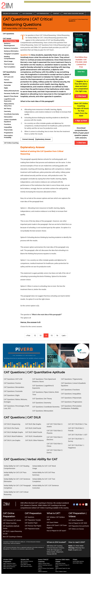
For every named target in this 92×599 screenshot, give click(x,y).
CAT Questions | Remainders (14, 387)
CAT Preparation (43, 13)
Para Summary (9, 64)
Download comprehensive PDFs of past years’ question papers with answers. (81, 133)
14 (46, 335)
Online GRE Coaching (26, 564)
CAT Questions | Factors (12, 383)
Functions (7, 124)
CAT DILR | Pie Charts (11, 428)
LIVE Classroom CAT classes (12, 520)
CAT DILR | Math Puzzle (33, 432)
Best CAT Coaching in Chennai (12, 537)
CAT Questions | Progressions (71, 402)
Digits (6, 88)
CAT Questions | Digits (11, 395)
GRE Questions (24, 563)
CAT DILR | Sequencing (12, 424)
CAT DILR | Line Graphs (12, 440)
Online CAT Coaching (10, 13)
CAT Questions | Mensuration (42, 411)
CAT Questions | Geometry (41, 403)
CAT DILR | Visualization (33, 436)
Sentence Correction (11, 48)
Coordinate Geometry (11, 114)
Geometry (7, 111)
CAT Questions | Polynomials (71, 398)
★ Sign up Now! (81, 121)
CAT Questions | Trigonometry (71, 379)
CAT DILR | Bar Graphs (33, 424)
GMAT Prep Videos (7, 568)
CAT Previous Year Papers (33, 526)
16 (57, 335)
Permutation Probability (8, 136)
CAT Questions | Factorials (13, 391)
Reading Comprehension (9, 57)
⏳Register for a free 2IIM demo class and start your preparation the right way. (81, 86)
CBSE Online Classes (60, 563)
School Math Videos (77, 563)
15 (51, 335)
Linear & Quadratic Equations (10, 121)
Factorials (7, 85)
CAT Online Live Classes (76, 529)
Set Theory (7, 108)
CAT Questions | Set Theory (42, 399)
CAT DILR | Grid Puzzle (33, 428)
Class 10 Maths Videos (60, 571)
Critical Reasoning (82, 19)
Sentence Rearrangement (9, 44)
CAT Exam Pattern (52, 522)
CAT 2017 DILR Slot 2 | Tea (77, 424)
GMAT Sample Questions (9, 566)
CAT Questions (73, 19)
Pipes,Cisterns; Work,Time (9, 105)
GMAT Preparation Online (9, 563)
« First (28, 335)
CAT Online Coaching (11, 143)
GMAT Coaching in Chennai (10, 565)
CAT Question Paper (31, 523)
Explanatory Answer (43, 139)
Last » (64, 335)
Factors (6, 79)
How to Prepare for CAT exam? (56, 531)
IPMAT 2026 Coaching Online (74, 13)
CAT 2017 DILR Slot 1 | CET (77, 435)
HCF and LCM (8, 77)
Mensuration (8, 117)
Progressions (8, 132)
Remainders (8, 82)
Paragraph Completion (11, 54)
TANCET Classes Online (44, 563)
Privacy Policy (6, 543)
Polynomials (8, 130)
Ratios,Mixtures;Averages (12, 91)
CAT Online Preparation (76, 520)
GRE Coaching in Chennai (27, 561)
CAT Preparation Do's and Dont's (79, 526)
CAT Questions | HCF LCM (13, 379)
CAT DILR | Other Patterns (34, 440)
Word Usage (8, 61)
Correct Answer (28, 139)
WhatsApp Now (79, 548)
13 (40, 335)
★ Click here (81, 143)
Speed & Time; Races (11, 96)
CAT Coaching (27, 13)
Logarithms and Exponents (9, 100)
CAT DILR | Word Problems (13, 436)
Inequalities (8, 127)
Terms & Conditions (15, 543)
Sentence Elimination (11, 51)
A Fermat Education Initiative (33, 541)
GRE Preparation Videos (26, 566)
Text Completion (9, 67)
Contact (56, 13)
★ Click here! (81, 96)
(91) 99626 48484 (78, 546)
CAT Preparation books (32, 529)
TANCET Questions (42, 571)
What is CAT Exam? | (53, 525)
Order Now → (81, 73)
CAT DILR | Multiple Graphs (13, 432)
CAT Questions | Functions (70, 390)
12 (35, 335)
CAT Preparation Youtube (33, 520)
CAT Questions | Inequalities (71, 394)
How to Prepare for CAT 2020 (78, 523)
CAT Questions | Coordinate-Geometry (45, 407)
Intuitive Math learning (78, 561)
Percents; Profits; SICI (11, 93)
